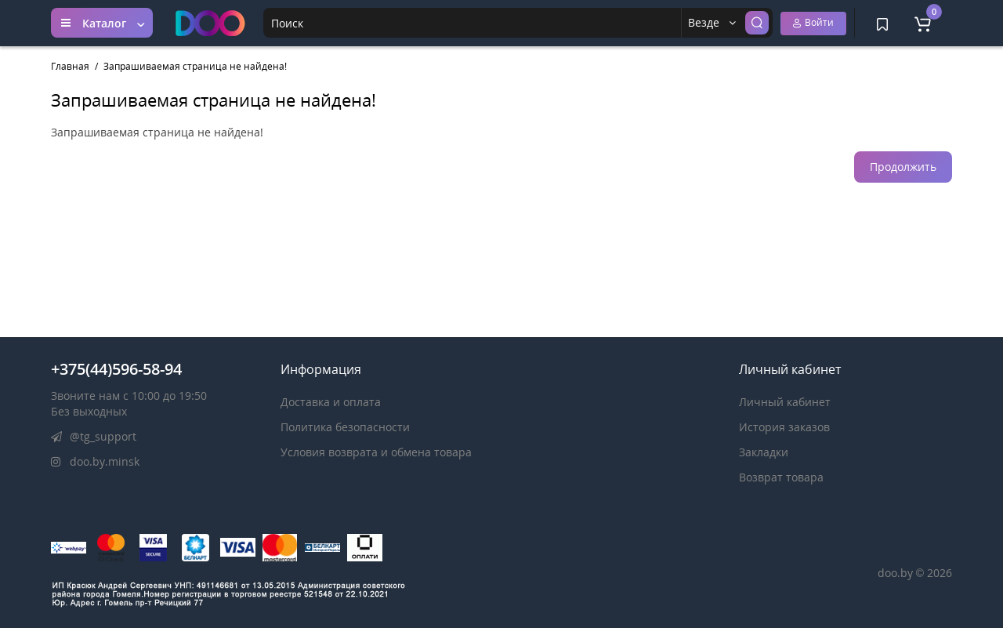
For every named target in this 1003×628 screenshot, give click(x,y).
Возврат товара (781, 477)
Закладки (763, 452)
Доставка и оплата (331, 401)
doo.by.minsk (95, 461)
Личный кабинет (785, 401)
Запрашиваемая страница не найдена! (195, 66)
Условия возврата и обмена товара (376, 452)
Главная (70, 66)
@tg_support (93, 436)
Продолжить (903, 166)
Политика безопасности (345, 426)
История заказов (784, 426)
